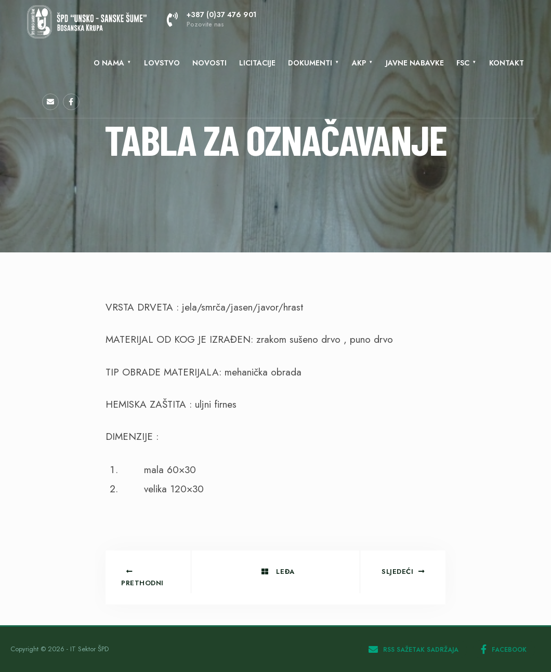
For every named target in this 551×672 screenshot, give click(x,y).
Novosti (209, 63)
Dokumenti (310, 63)
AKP (359, 63)
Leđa (277, 571)
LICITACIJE (257, 63)
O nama (109, 63)
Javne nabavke (415, 63)
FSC (462, 63)
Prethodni (142, 578)
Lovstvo (162, 63)
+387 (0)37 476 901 (211, 19)
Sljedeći (403, 571)
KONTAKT (506, 63)
